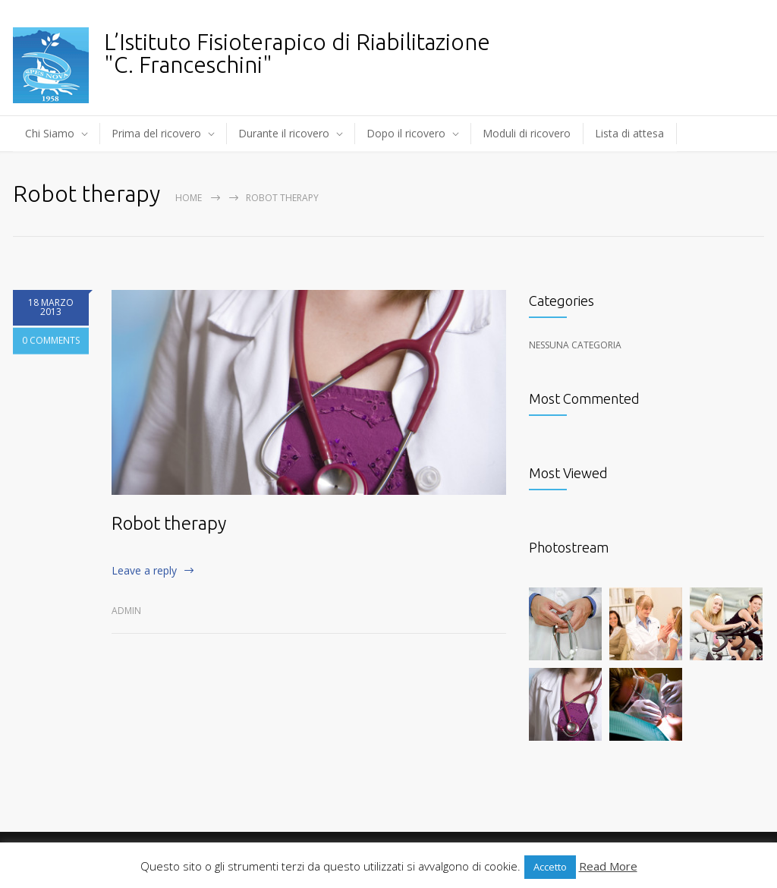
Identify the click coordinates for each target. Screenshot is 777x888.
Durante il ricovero (283, 133)
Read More (608, 866)
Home (188, 197)
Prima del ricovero (156, 133)
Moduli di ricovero (527, 133)
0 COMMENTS (51, 357)
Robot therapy (169, 523)
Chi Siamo (49, 133)
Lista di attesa (629, 133)
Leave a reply (144, 570)
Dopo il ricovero (405, 133)
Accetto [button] (550, 867)
